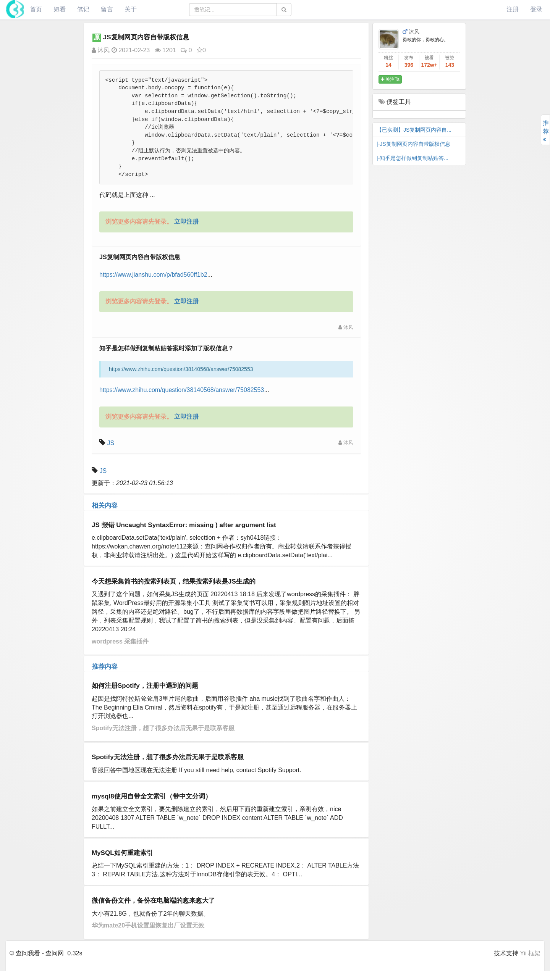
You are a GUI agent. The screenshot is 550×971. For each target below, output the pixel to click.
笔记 (83, 9)
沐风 (101, 50)
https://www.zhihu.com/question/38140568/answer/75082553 (181, 390)
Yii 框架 (530, 953)
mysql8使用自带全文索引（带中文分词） (152, 796)
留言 (107, 9)
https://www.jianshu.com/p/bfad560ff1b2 (153, 274)
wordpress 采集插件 (120, 641)
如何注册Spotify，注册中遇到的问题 (145, 685)
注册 (512, 9)
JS (110, 443)
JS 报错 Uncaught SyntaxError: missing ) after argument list (184, 525)
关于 (131, 9)
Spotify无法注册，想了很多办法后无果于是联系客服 (163, 728)
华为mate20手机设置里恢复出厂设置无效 (148, 925)
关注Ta (390, 79)
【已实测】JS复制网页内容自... (414, 130)
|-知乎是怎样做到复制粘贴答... (412, 158)
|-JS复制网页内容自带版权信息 (413, 144)
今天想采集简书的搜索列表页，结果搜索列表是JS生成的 (174, 581)
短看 (59, 9)
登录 (536, 9)
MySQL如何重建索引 (122, 852)
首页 (36, 9)
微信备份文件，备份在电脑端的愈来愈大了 (153, 900)
